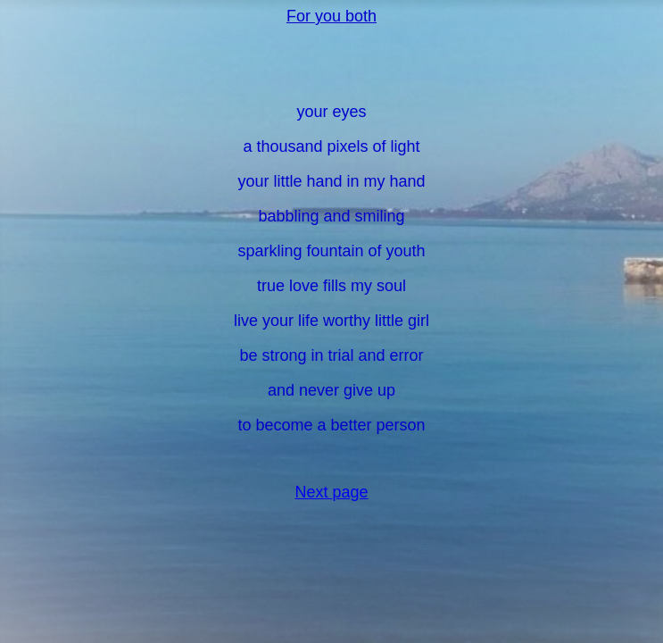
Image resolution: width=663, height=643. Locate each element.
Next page (331, 492)
